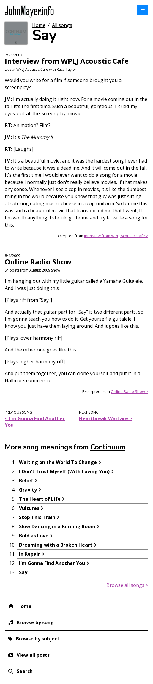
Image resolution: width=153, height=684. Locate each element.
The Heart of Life (40, 499)
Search (25, 671)
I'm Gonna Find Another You (52, 563)
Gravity (28, 489)
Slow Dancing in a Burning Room (57, 526)
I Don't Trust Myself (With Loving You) (64, 471)
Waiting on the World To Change (58, 462)
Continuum (107, 447)
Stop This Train (37, 517)
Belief (26, 480)
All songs (62, 25)
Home (38, 25)
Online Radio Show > (129, 391)
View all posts (33, 655)
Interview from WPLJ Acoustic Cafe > (116, 235)
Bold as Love (33, 535)
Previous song (18, 412)
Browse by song (35, 622)
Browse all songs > (127, 585)
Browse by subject (37, 638)
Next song (89, 412)
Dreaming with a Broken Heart (55, 545)
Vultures (29, 508)
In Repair (29, 554)
